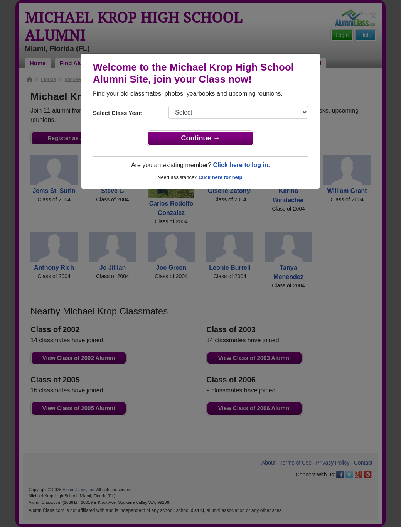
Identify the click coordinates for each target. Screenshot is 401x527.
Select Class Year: (118, 113)
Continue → (200, 138)
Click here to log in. (241, 165)
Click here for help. (221, 177)
